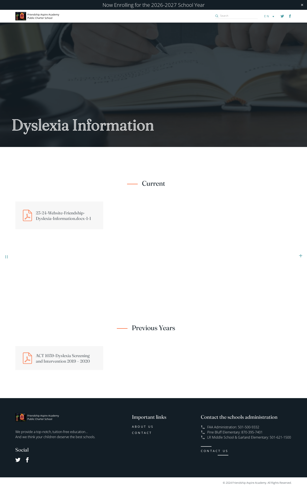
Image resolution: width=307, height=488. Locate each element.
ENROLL (300, 246)
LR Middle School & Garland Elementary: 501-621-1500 (249, 437)
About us (143, 427)
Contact (142, 433)
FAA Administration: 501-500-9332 (233, 427)
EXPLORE (6, 246)
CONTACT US (214, 451)
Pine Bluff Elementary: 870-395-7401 (235, 432)
